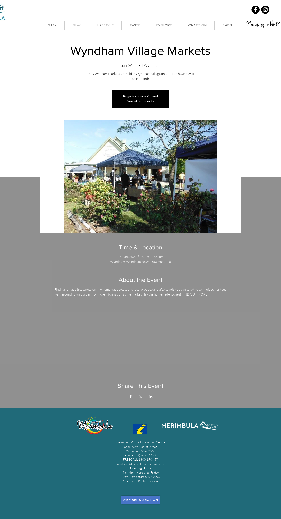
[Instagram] (265, 10)
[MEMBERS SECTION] (140, 500)
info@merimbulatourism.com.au (145, 464)
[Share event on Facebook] (131, 396)
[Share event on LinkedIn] (151, 396)
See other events (140, 101)
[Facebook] (255, 10)
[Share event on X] (141, 396)
